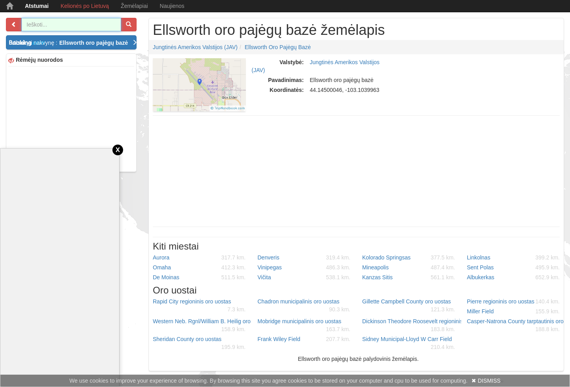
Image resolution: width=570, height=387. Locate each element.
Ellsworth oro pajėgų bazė (278, 47)
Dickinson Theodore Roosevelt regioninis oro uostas (411, 325)
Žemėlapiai (134, 6)
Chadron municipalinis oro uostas (304, 305)
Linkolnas (513, 257)
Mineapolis (408, 267)
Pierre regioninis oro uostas (513, 301)
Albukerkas (513, 277)
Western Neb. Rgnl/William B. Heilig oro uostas (202, 325)
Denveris (304, 257)
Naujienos (172, 6)
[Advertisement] (71, 118)
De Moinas (199, 277)
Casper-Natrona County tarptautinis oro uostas (516, 325)
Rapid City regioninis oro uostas (199, 305)
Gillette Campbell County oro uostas (408, 305)
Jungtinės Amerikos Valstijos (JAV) (195, 47)
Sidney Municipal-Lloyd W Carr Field (408, 343)
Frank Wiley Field (304, 339)
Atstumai (37, 6)
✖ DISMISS (485, 380)
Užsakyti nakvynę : (74, 43)
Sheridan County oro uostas (199, 343)
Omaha (199, 267)
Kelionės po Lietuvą (85, 6)
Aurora (199, 257)
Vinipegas (304, 267)
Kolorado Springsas (408, 257)
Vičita (304, 277)
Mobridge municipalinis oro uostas (304, 325)
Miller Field (513, 311)
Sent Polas (513, 267)
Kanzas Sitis (408, 277)
